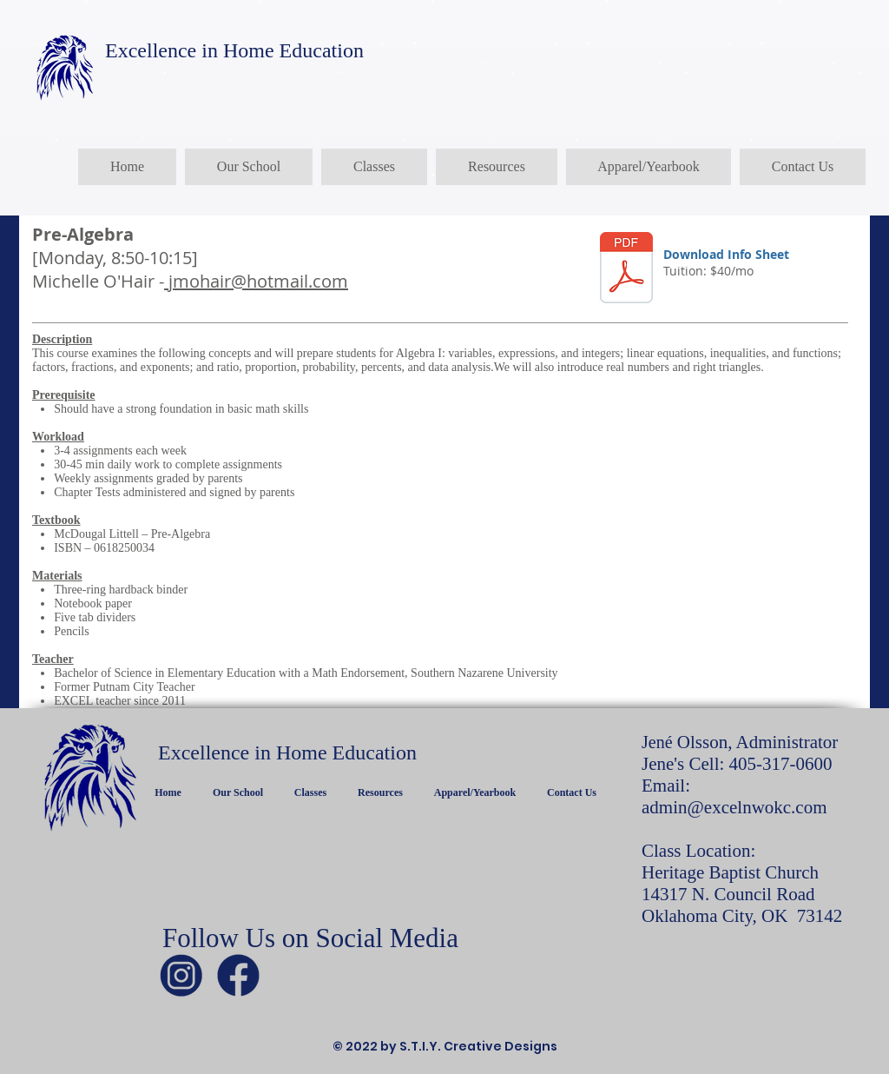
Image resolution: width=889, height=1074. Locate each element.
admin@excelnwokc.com (734, 807)
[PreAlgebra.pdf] (626, 269)
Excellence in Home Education (234, 50)
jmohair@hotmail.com (256, 281)
